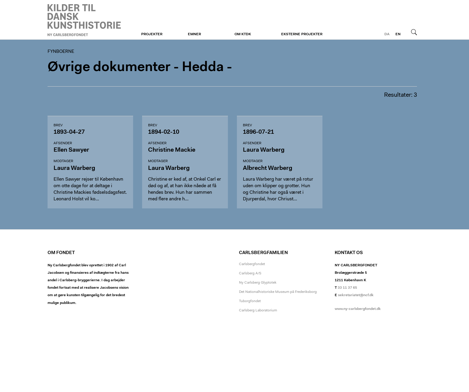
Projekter (151, 34)
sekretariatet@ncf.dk (356, 295)
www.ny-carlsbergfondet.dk (358, 309)
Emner (194, 34)
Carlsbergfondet (252, 264)
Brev (58, 125)
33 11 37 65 (347, 288)
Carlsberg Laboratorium (258, 310)
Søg (413, 31)
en (398, 34)
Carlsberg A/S (250, 273)
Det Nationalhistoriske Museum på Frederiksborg (278, 292)
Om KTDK (242, 34)
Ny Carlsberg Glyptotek (257, 283)
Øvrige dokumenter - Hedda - (140, 67)
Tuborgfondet (250, 301)
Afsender (63, 143)
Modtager (63, 161)
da (386, 34)
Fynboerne (84, 20)
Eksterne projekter (301, 34)
